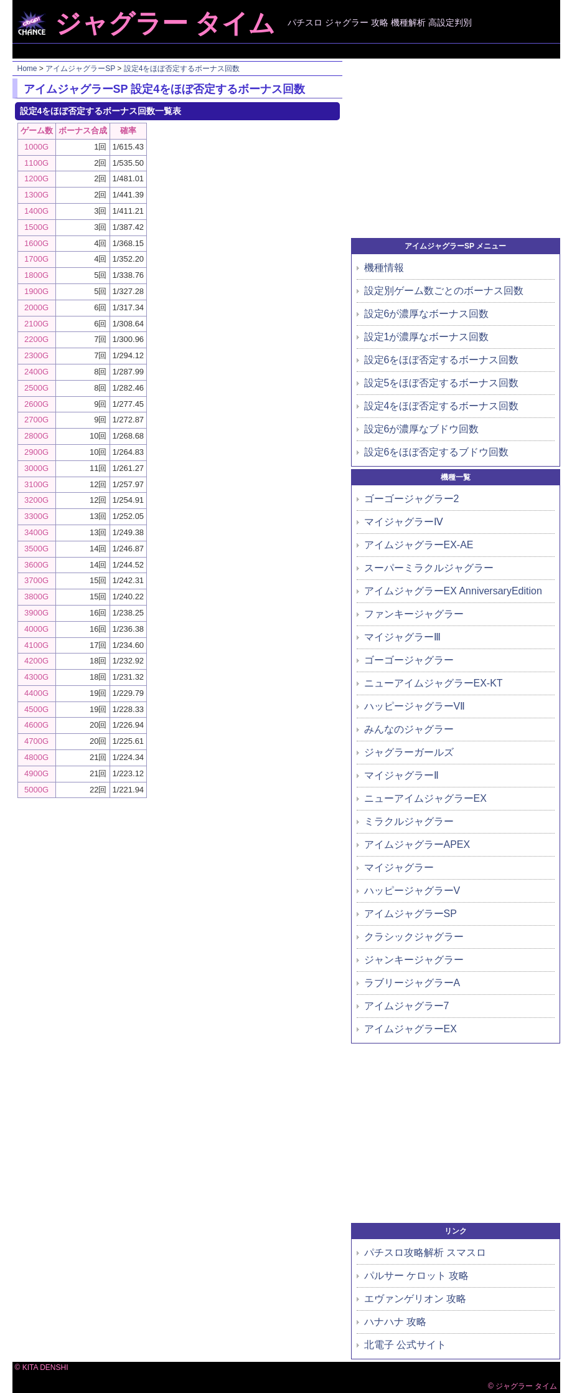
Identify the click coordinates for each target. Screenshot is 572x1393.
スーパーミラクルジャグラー (429, 568)
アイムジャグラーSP (80, 68)
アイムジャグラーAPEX (417, 844)
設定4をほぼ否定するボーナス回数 (182, 68)
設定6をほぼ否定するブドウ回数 (436, 452)
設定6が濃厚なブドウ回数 (421, 429)
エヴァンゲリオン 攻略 (415, 1298)
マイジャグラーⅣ (403, 521)
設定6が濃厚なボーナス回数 (426, 313)
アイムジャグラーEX (410, 1029)
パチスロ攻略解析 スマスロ (425, 1252)
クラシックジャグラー (414, 936)
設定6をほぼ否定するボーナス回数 (441, 359)
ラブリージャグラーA (412, 982)
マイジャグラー (399, 867)
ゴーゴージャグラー (409, 660)
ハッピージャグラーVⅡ (415, 706)
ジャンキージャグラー (414, 959)
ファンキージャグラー (414, 614)
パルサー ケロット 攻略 (416, 1275)
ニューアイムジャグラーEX (425, 798)
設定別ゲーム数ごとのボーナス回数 (443, 290)
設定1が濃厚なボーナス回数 (426, 336)
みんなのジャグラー (409, 729)
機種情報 (384, 267)
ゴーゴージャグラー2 (411, 498)
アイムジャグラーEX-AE (419, 545)
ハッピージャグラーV (412, 890)
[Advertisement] (287, 50)
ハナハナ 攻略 (395, 1321)
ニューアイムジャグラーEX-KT (433, 683)
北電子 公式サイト (405, 1344)
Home (27, 68)
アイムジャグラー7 (406, 1006)
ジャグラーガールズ (409, 752)
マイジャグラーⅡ (401, 775)
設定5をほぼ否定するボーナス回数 (441, 383)
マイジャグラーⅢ (402, 637)
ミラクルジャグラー (409, 821)
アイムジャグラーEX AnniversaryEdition (453, 591)
